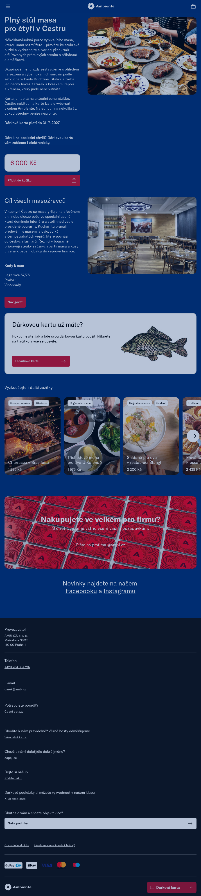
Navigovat (15, 302)
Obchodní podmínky (17, 845)
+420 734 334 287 (17, 667)
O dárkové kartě (41, 361)
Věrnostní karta (16, 737)
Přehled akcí (13, 778)
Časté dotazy (14, 712)
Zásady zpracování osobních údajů (54, 845)
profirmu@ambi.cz (108, 544)
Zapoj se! (11, 758)
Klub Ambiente (15, 799)
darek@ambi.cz (15, 689)
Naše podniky (100, 823)
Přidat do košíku (42, 180)
